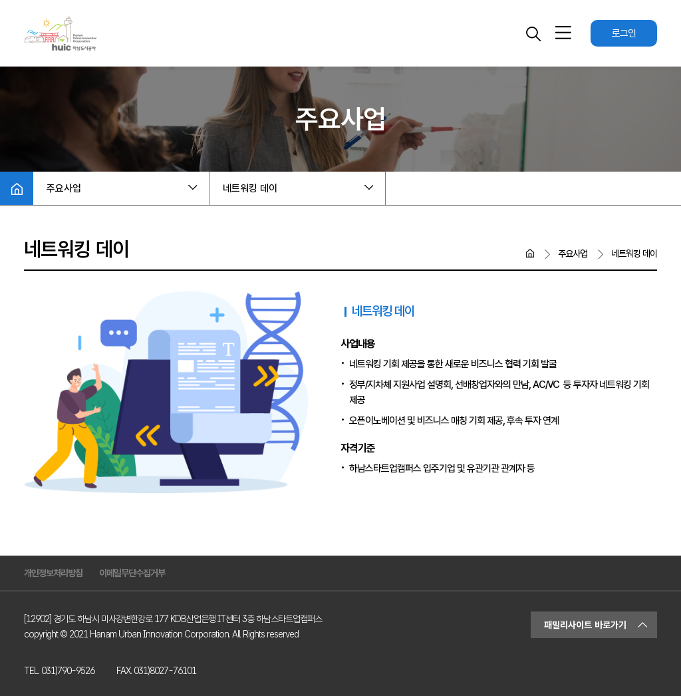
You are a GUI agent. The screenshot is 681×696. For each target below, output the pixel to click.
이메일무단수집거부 (132, 573)
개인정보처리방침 (53, 573)
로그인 (624, 33)
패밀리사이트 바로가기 (585, 624)
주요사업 (64, 188)
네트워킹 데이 (250, 188)
